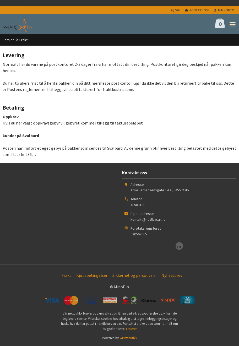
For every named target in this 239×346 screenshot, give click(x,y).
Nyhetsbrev (171, 275)
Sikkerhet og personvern (134, 275)
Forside (9, 39)
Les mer (131, 329)
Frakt (66, 275)
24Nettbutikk (128, 338)
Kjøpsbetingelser (91, 275)
